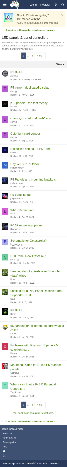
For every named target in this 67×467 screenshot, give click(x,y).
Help (5, 446)
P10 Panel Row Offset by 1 (28, 256)
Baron (13, 314)
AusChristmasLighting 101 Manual (37, 22)
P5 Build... (17, 72)
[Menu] (5, 4)
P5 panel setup (20, 194)
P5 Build (16, 310)
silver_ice (14, 260)
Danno (13, 353)
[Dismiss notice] (61, 15)
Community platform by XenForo (31, 463)
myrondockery (17, 168)
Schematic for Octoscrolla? (28, 240)
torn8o (13, 333)
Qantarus (14, 373)
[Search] (62, 4)
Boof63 (13, 106)
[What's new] (55, 4)
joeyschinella (16, 198)
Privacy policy (9, 442)
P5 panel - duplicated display (29, 87)
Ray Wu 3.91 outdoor (24, 164)
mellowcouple (16, 183)
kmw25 (13, 152)
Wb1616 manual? (22, 210)
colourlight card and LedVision (30, 118)
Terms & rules (9, 438)
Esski (13, 213)
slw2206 (14, 76)
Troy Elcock (15, 392)
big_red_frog (16, 244)
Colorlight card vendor (25, 133)
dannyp (13, 91)
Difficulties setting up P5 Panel (30, 149)
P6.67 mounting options (26, 225)
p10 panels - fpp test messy (29, 103)
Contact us (7, 433)
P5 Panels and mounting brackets (33, 179)
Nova (12, 279)
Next (39, 55)
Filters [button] (59, 64)
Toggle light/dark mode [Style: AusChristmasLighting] (12, 429)
